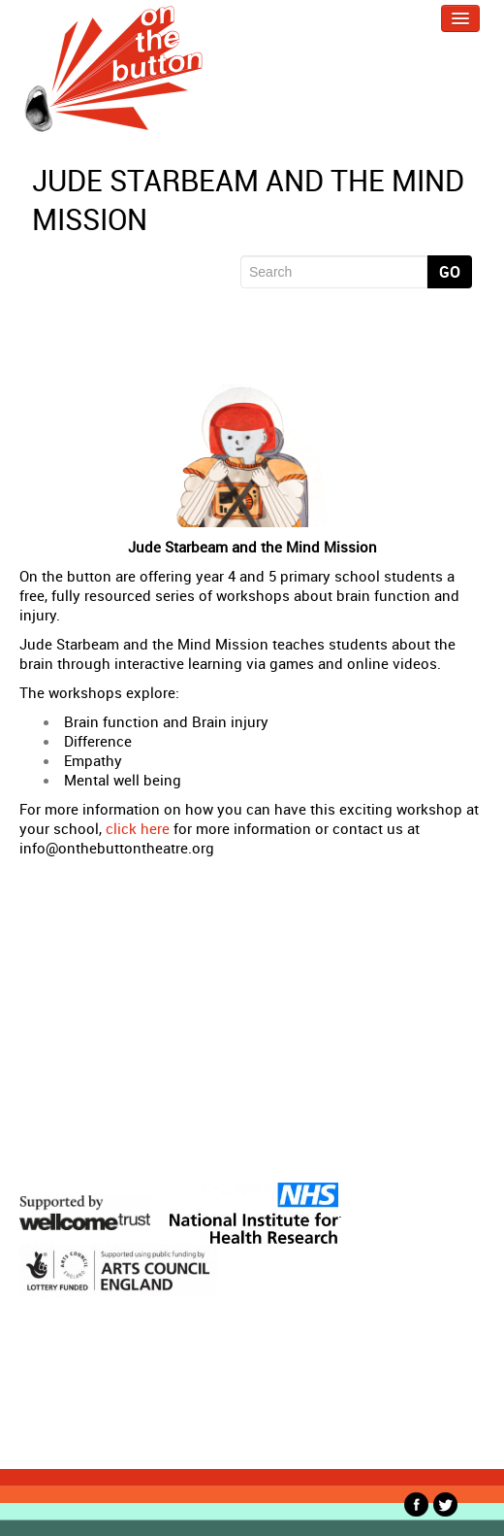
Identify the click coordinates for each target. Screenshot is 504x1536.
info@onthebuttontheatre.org (116, 847)
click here (138, 828)
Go (449, 272)
